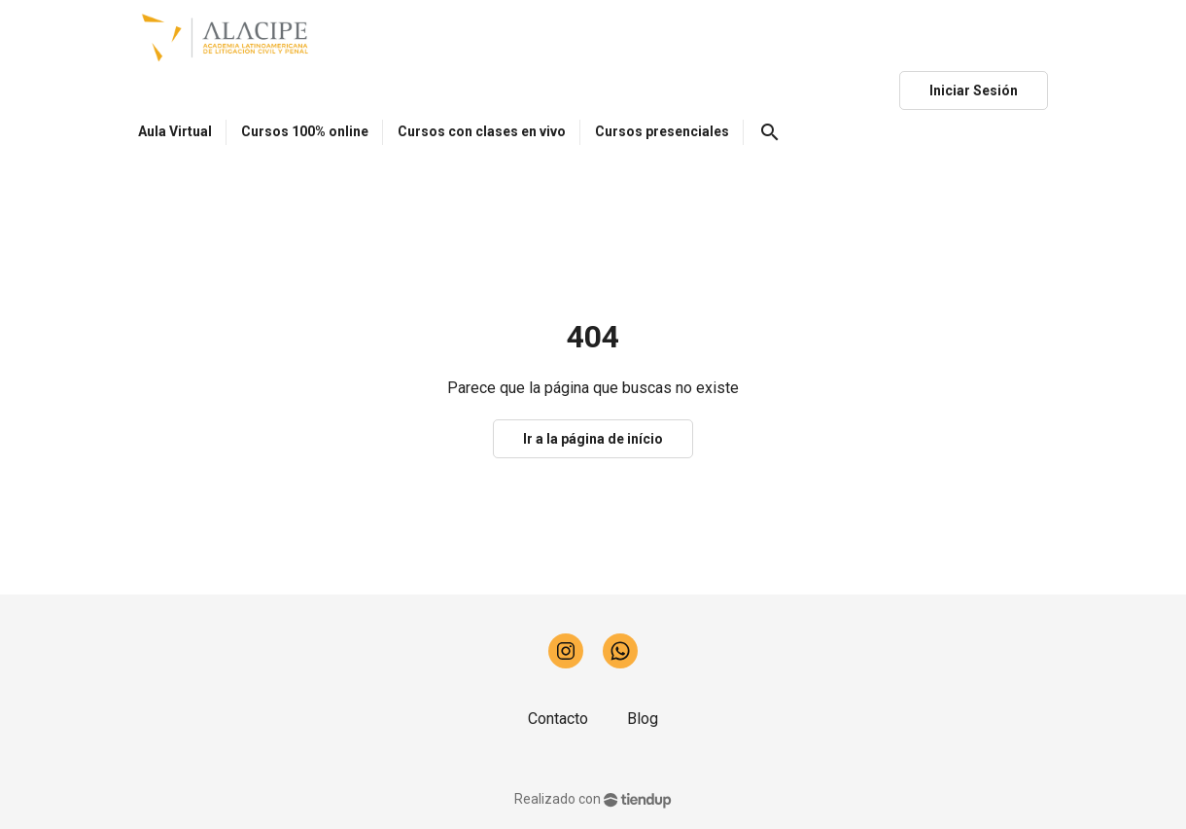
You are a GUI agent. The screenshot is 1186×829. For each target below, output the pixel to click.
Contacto (558, 718)
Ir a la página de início (593, 439)
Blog (642, 718)
